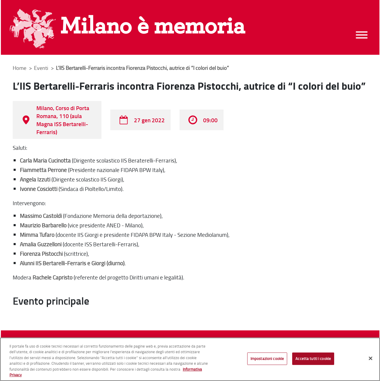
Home (19, 67)
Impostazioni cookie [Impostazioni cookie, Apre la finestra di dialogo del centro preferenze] (267, 358)
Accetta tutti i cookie (313, 358)
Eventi (41, 67)
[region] (190, 359)
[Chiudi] (370, 358)
